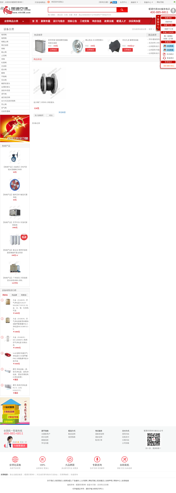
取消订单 (98, 440)
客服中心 (148, 2)
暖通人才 (121, 21)
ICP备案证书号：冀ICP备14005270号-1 (88, 489)
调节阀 (4, 94)
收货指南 (71, 437)
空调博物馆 (64, 475)
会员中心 (123, 2)
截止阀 (4, 52)
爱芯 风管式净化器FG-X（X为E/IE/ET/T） (20, 387)
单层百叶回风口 (57, 2)
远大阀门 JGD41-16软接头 (44, 102)
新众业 (60, 15)
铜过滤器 (4, 45)
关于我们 (50, 481)
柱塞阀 (4, 63)
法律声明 (108, 481)
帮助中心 (117, 481)
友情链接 (125, 481)
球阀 (3, 59)
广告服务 (75, 481)
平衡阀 (4, 76)
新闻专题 (45, 21)
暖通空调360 (29, 475)
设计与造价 (59, 21)
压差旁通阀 (5, 111)
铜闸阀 (4, 38)
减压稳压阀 (5, 97)
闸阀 (3, 49)
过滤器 (4, 66)
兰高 (66, 15)
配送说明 (71, 434)
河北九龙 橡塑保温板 (130, 40)
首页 (150, 29)
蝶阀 (3, 73)
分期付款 (125, 440)
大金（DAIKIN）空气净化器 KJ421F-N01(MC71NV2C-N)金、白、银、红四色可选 (21, 305)
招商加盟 (67, 481)
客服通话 (170, 58)
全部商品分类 (11, 21)
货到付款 (125, 434)
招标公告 (72, 21)
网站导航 (160, 2)
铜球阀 (4, 35)
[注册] (106, 2)
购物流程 (44, 440)
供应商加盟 (134, 21)
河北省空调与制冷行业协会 (47, 475)
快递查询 (74, 475)
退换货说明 (99, 434)
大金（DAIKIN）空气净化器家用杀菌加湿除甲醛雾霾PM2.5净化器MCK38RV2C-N (21, 324)
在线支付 (125, 437)
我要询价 (168, 22)
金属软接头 (5, 87)
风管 (75, 15)
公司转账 (125, 443)
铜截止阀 (4, 42)
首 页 (35, 21)
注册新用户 (45, 434)
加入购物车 (39, 115)
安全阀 (4, 80)
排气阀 (4, 108)
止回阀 (4, 56)
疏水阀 (4, 70)
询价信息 (96, 21)
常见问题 (44, 443)
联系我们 (58, 481)
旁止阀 (4, 104)
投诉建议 (170, 54)
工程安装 (84, 21)
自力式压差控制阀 (8, 101)
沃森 (70, 15)
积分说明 (44, 437)
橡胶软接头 (5, 83)
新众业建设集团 (16, 475)
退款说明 (98, 437)
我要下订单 (169, 29)
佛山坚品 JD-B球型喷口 (94, 40)
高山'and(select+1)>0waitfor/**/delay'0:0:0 (95, 15)
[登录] (101, 2)
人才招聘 (83, 481)
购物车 (134, 2)
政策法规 (109, 21)
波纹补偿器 (5, 90)
